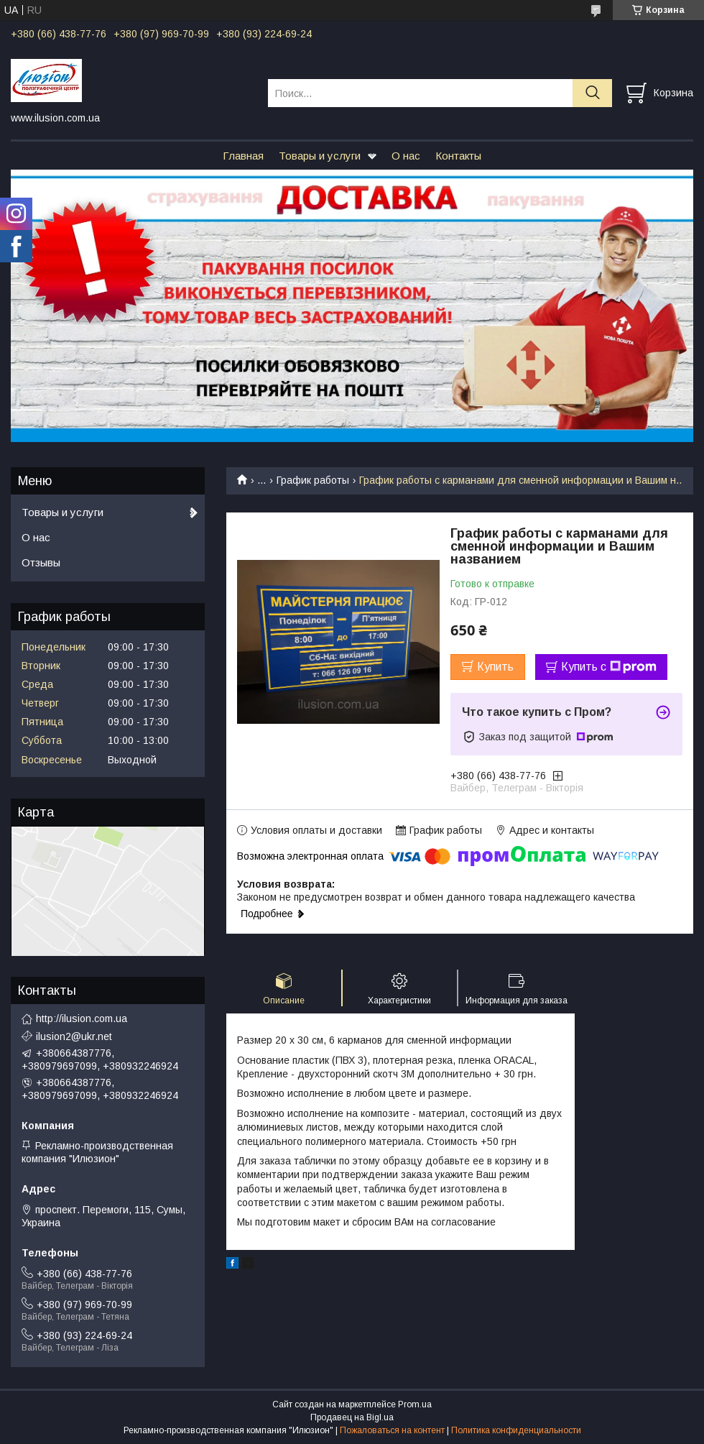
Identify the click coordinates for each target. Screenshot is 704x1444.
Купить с (609, 667)
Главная (243, 156)
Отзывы (41, 562)
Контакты (458, 156)
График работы (313, 480)
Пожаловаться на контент (392, 1430)
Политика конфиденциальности (516, 1430)
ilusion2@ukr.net (74, 1036)
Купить (495, 667)
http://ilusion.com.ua (81, 1018)
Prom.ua (415, 1404)
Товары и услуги (320, 156)
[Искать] (592, 93)
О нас (406, 156)
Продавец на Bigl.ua (352, 1417)
